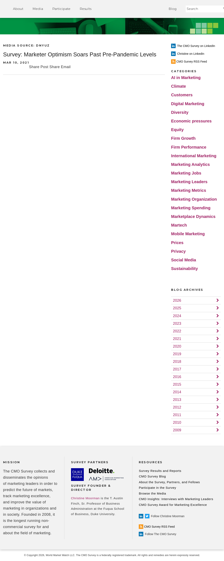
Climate (178, 86)
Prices (177, 242)
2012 (177, 407)
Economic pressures (191, 121)
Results (85, 9)
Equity (177, 129)
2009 (177, 430)
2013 (177, 400)
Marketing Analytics (190, 164)
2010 (177, 422)
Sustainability (184, 268)
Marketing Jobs (186, 173)
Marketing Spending (190, 208)
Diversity (180, 112)
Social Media (183, 260)
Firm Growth (183, 138)
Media (38, 9)
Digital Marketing (187, 103)
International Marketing (193, 156)
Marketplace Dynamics (193, 216)
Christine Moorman (85, 498)
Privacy (178, 251)
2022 (177, 331)
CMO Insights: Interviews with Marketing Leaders (176, 499)
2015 (177, 384)
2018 (177, 362)
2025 (177, 308)
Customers (181, 95)
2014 (177, 392)
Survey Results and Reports (160, 471)
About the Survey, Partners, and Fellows (169, 482)
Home (130, 9)
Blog (172, 9)
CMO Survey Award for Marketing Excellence (173, 504)
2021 (177, 339)
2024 (177, 316)
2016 (177, 377)
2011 (177, 415)
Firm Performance (188, 147)
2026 (177, 300)
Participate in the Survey (157, 487)
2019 (177, 354)
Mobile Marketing (188, 234)
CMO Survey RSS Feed (157, 526)
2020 (177, 346)
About (18, 9)
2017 (177, 369)
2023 (177, 323)
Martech (179, 225)
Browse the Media (152, 493)
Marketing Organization (194, 199)
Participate (61, 9)
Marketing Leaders (189, 181)
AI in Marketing (186, 77)
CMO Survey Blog (152, 476)
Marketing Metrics (188, 190)
